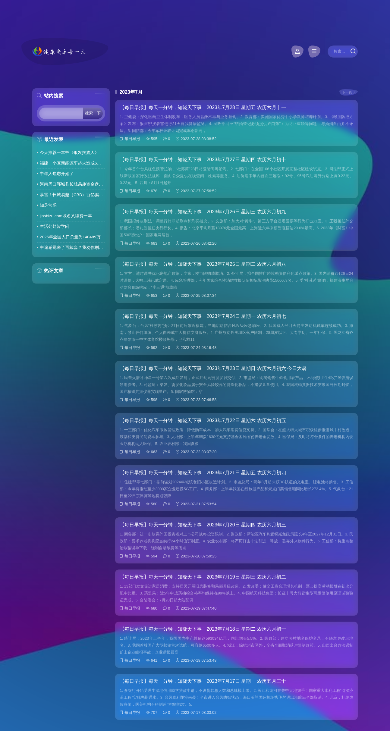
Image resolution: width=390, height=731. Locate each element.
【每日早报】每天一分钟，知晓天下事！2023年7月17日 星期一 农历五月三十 (203, 681)
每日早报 (132, 138)
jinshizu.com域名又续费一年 (66, 216)
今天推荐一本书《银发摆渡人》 (69, 152)
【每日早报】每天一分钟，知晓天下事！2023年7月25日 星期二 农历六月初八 (203, 264)
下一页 (347, 92)
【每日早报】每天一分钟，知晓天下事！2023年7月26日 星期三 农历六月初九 (203, 211)
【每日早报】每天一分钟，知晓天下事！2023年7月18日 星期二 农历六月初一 (203, 629)
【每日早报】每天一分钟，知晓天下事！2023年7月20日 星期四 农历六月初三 (203, 524)
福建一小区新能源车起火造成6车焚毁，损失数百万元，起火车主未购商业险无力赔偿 (72, 163)
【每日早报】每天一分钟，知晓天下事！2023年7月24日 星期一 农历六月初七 (203, 316)
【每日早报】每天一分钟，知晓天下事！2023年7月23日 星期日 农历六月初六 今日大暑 (213, 368)
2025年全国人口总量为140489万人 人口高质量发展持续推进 (72, 237)
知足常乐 (48, 205)
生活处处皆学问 (54, 226)
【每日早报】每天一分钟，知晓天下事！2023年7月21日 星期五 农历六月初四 (203, 472)
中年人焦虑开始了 (57, 173)
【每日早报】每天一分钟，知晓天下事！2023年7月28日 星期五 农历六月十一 (203, 107)
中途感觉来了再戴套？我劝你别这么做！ (72, 247)
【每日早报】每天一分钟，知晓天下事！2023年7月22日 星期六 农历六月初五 (203, 420)
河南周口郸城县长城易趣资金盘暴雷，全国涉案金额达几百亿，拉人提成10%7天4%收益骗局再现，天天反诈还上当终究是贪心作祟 (72, 184)
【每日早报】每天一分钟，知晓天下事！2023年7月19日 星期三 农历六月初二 (203, 576)
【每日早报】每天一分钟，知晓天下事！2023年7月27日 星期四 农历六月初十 (203, 159)
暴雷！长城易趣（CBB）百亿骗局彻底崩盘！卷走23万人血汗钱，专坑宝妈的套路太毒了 (72, 195)
